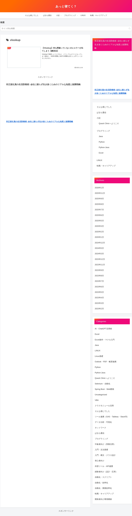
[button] (129, 28)
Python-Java (104, 147)
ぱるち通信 (101, 112)
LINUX (99, 160)
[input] (66, 28)
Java (101, 136)
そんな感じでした (104, 107)
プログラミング (103, 131)
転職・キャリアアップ (106, 166)
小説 (98, 118)
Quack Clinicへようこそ (109, 123)
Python (102, 142)
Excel (101, 153)
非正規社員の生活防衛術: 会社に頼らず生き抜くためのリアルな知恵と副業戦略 (39, 122)
